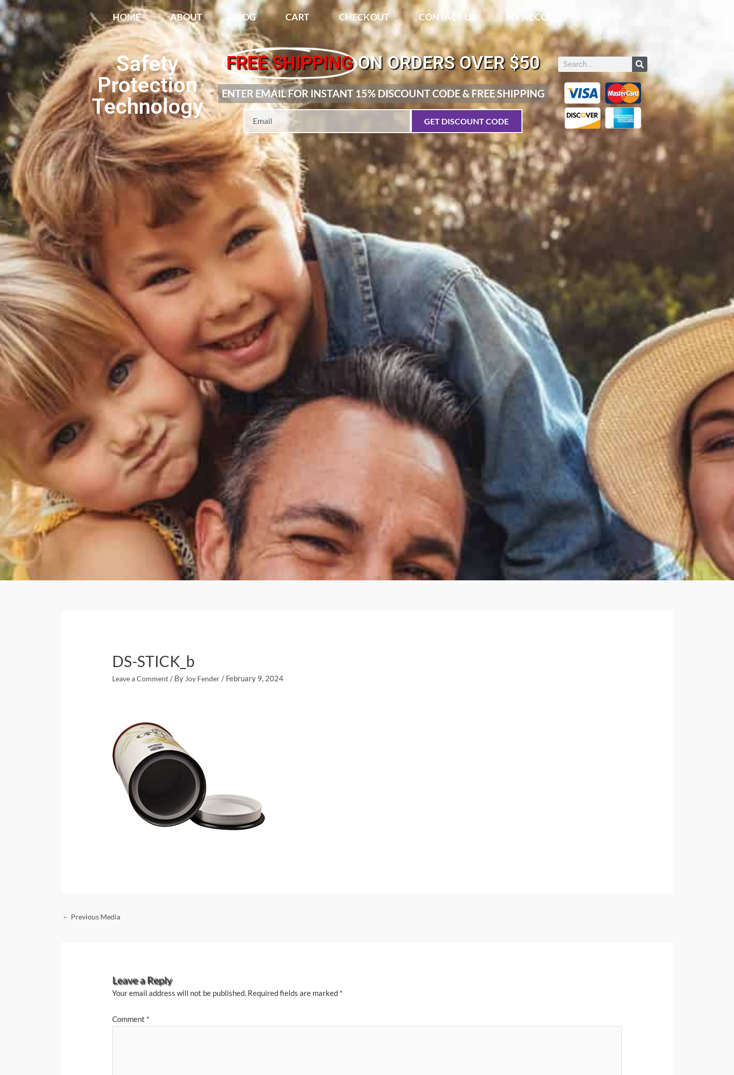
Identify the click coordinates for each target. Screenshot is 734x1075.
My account (536, 16)
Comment (130, 1020)
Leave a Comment (142, 678)
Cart (297, 16)
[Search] (639, 64)
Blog (244, 16)
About (186, 16)
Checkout (364, 16)
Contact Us (447, 16)
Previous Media (93, 917)
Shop (609, 16)
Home (127, 16)
